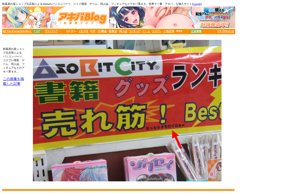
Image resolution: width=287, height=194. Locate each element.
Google (197, 3)
